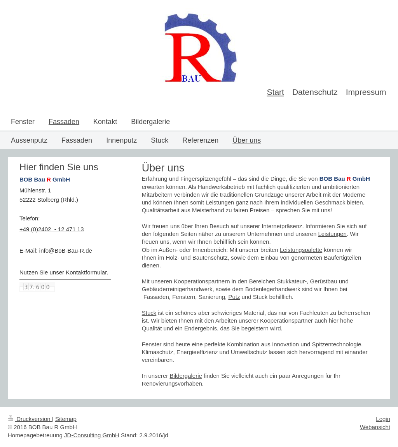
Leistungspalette (301, 249)
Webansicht (375, 427)
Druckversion (30, 419)
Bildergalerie (185, 375)
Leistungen (220, 202)
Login (383, 419)
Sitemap (66, 419)
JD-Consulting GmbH (91, 435)
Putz (234, 296)
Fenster (152, 344)
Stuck (149, 312)
